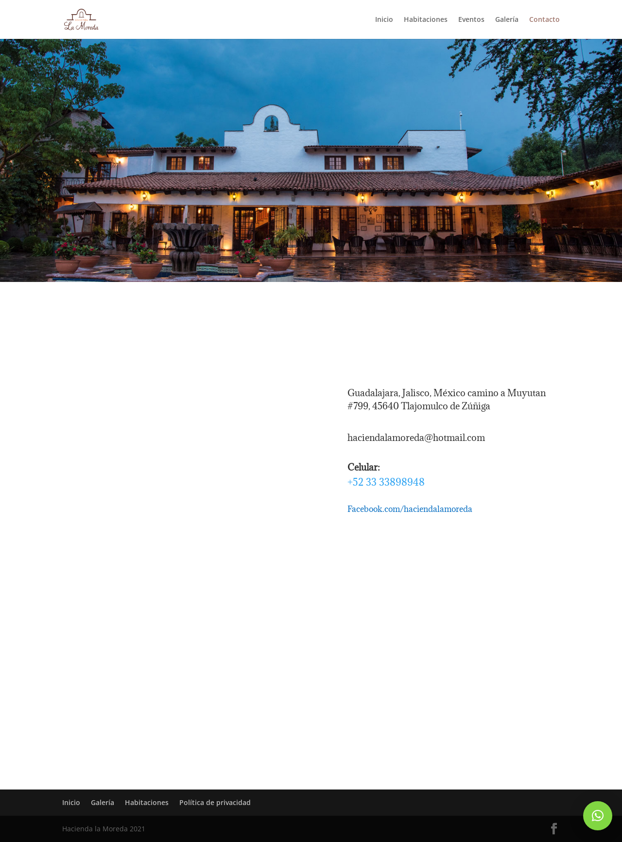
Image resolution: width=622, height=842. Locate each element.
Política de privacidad (215, 802)
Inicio (384, 20)
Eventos (471, 20)
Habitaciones (426, 20)
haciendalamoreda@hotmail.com (416, 437)
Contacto (544, 20)
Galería (506, 20)
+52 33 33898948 (386, 482)
